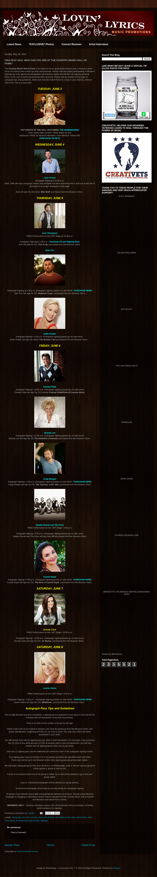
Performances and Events (27, 820)
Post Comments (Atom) (27, 851)
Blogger (116, 868)
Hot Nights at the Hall (64, 817)
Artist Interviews (98, 44)
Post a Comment (18, 832)
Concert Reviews (71, 44)
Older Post (88, 845)
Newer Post (12, 845)
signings (44, 820)
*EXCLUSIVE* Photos (41, 44)
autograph (16, 817)
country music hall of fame (42, 817)
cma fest (26, 817)
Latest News (14, 44)
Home (50, 845)
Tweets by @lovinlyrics (112, 654)
